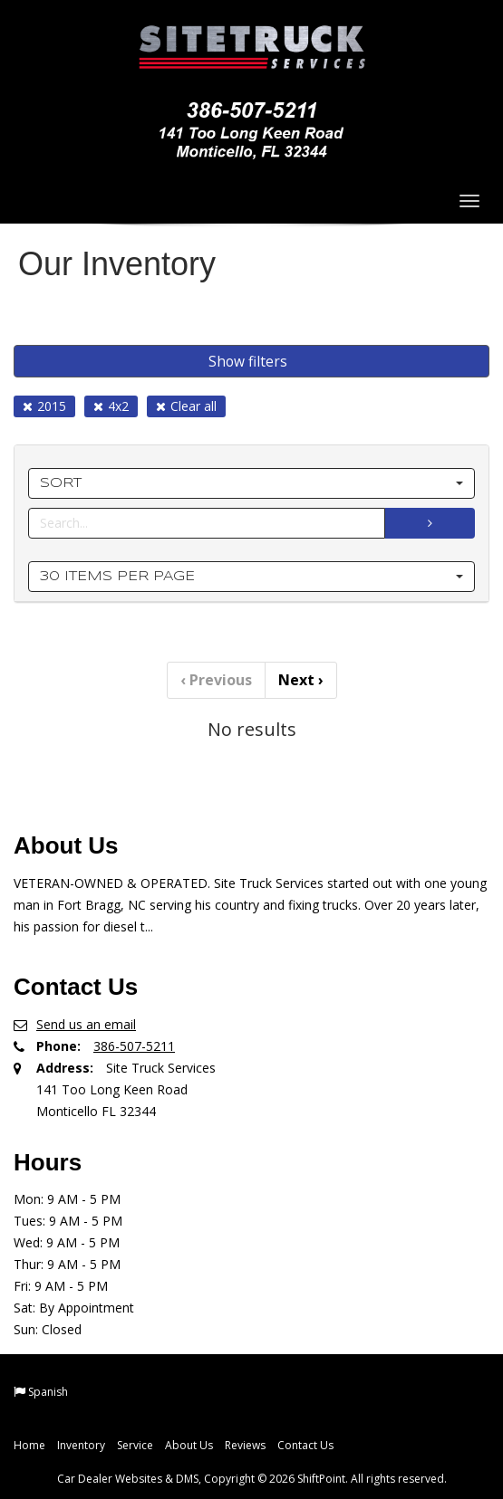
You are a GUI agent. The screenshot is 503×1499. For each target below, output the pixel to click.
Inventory (81, 1445)
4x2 (111, 406)
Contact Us (305, 1445)
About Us (189, 1445)
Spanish (48, 1391)
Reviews (245, 1445)
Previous (216, 680)
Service (135, 1445)
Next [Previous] (301, 680)
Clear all (186, 406)
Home (29, 1445)
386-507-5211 (134, 1046)
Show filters (247, 361)
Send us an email (86, 1024)
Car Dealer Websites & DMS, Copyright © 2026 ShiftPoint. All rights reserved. (252, 1478)
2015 (44, 406)
